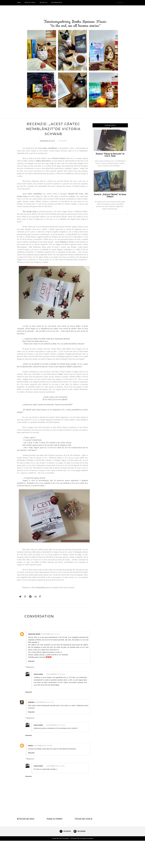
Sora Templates (64, 839)
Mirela (30, 746)
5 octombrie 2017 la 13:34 (55, 766)
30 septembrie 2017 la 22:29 (55, 675)
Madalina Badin (34, 634)
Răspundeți (31, 661)
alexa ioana (38, 675)
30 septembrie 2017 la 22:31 (55, 726)
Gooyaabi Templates (86, 839)
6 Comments (62, 141)
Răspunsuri (30, 667)
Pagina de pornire (54, 819)
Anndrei (31, 703)
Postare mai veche (83, 819)
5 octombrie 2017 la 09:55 (43, 746)
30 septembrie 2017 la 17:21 (44, 703)
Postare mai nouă (26, 819)
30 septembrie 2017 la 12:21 (50, 634)
